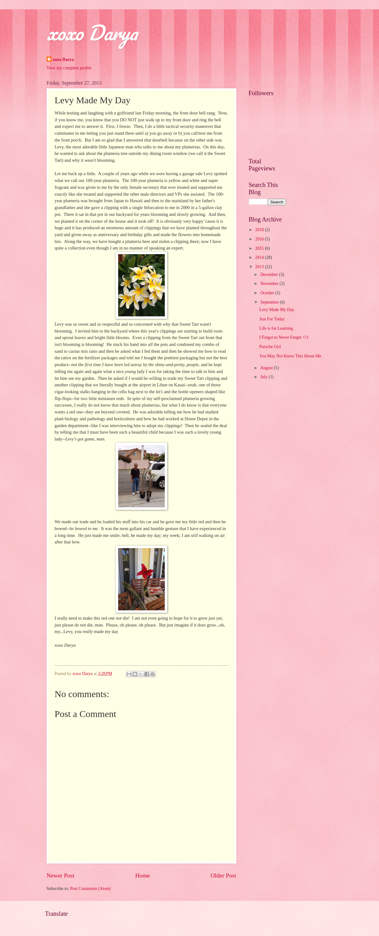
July (264, 377)
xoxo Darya (92, 32)
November (270, 283)
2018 (260, 229)
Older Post (223, 875)
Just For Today (272, 319)
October (267, 293)
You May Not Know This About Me (290, 356)
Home (142, 875)
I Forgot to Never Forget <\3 (283, 337)
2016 (260, 239)
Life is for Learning (276, 328)
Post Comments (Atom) (90, 888)
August (267, 368)
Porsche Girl (270, 346)
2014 (260, 257)
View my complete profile (69, 68)
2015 (260, 248)
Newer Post (61, 875)
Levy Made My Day (276, 309)
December (269, 274)
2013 (260, 266)
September (270, 302)
